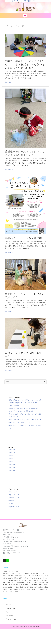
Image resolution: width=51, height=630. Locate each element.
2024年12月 (12, 456)
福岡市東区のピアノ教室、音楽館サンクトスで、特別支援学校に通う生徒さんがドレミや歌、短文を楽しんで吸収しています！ (25, 403)
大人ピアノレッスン (15, 498)
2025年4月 (12, 450)
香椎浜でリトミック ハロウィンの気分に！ (24, 296)
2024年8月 (12, 468)
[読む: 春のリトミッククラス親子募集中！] (25, 334)
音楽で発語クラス (14, 507)
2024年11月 (12, 459)
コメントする (9, 1)
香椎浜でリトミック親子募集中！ (24, 238)
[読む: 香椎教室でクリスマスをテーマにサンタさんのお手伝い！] (25, 118)
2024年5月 (12, 471)
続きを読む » (9, 83)
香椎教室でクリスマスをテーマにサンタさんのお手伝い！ (24, 153)
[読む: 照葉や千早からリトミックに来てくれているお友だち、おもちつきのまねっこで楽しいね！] (25, 46)
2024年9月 (12, 465)
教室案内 (11, 501)
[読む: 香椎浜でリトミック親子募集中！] (25, 205)
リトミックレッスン (20, 1)
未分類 (11, 504)
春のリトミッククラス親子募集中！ (23, 355)
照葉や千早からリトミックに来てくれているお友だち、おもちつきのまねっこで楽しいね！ (24, 64)
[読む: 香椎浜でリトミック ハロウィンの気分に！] (25, 275)
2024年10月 (12, 462)
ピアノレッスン (13, 492)
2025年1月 (12, 453)
